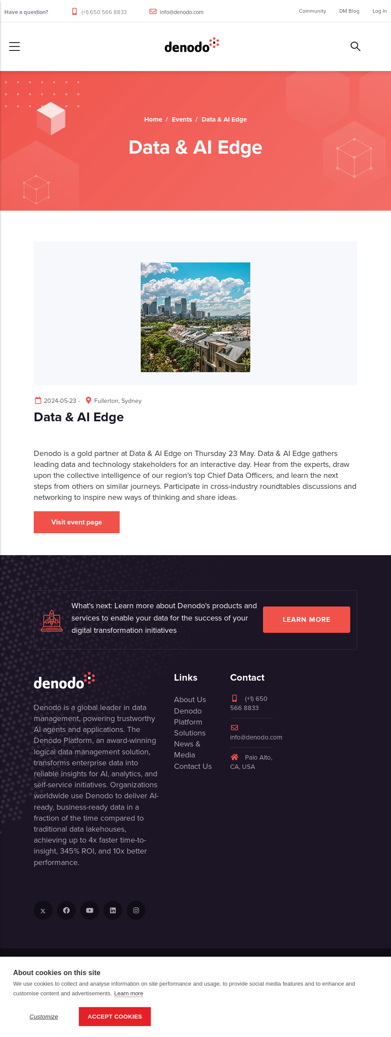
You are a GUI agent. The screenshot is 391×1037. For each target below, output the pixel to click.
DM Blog (349, 11)
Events (182, 119)
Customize (43, 1016)
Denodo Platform (188, 716)
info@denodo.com (182, 12)
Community (312, 11)
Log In (380, 11)
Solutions (190, 733)
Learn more (307, 619)
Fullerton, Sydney (113, 400)
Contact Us (193, 766)
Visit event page (76, 522)
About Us (190, 699)
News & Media (187, 749)
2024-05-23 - (57, 400)
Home (153, 119)
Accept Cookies (115, 1016)
